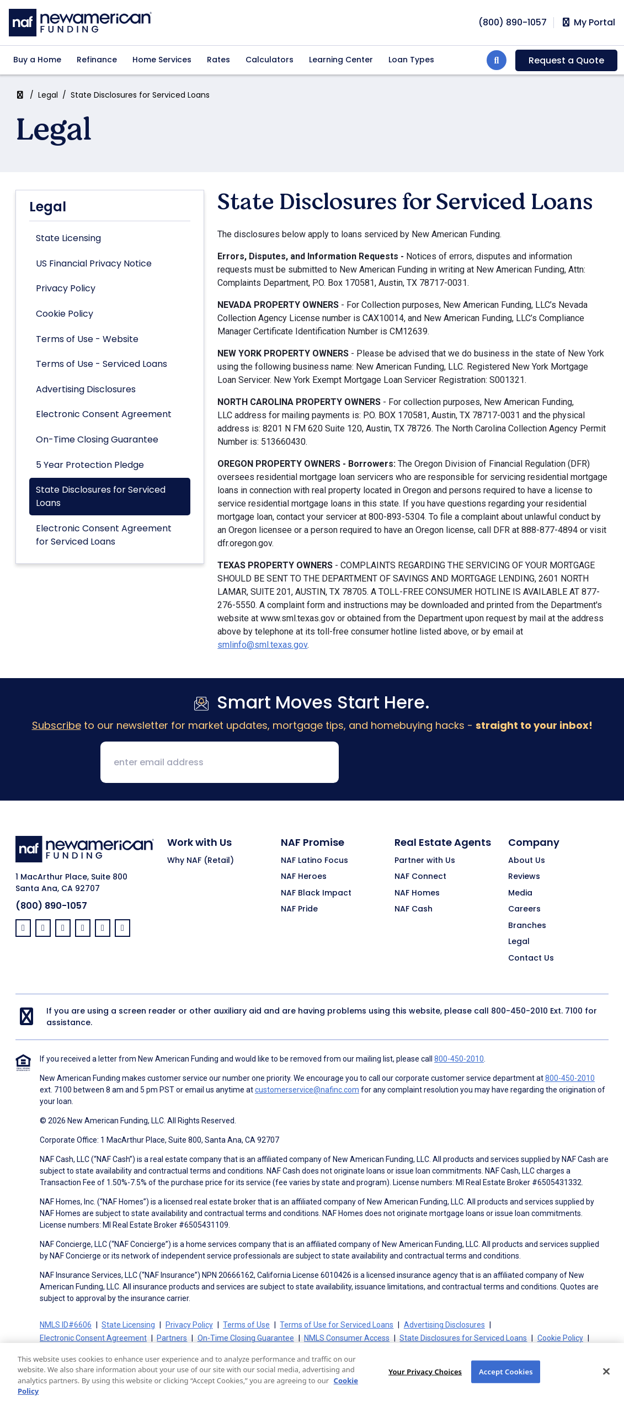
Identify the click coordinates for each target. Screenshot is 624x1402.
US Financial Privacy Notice (94, 263)
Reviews (524, 877)
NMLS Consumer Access (347, 1338)
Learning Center (341, 59)
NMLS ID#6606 (66, 1324)
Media (520, 893)
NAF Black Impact (316, 893)
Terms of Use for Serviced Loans (336, 1324)
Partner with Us (424, 861)
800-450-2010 (519, 1010)
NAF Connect (420, 877)
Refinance (97, 59)
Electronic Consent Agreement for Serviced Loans (104, 535)
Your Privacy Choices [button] (249, 1351)
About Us (526, 861)
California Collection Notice (86, 1351)
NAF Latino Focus (314, 861)
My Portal (588, 22)
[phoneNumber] (512, 22)
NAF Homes (417, 893)
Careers (524, 909)
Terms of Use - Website (87, 339)
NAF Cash (413, 909)
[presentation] (431, 763)
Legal (48, 94)
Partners (172, 1338)
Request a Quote (566, 60)
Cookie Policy (64, 313)
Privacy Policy (65, 288)
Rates (218, 59)
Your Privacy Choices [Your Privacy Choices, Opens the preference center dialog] (425, 1383)
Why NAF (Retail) (200, 861)
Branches (527, 926)
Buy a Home (37, 59)
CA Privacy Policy (172, 1351)
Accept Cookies (506, 1383)
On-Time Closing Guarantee (97, 439)
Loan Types (411, 59)
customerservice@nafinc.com (307, 1089)
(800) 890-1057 (51, 905)
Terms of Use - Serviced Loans (101, 364)
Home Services (161, 59)
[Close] (606, 1383)
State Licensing (68, 238)
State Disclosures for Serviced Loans (101, 496)
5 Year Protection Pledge (90, 465)
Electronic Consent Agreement (104, 414)
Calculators (270, 59)
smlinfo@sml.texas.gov (262, 644)
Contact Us (531, 958)
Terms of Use (246, 1324)
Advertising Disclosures (86, 389)
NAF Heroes (304, 877)
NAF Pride (299, 909)
